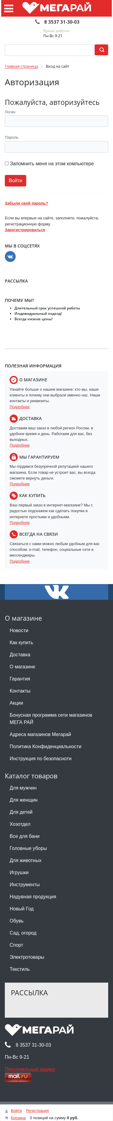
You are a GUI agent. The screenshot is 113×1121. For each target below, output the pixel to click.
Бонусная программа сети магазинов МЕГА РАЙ (51, 718)
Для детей (21, 812)
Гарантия (20, 678)
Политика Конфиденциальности (45, 746)
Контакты (20, 690)
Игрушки (19, 872)
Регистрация (37, 1110)
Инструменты (25, 884)
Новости (19, 630)
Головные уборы (28, 848)
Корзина (18, 1118)
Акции (16, 703)
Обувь (17, 920)
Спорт (16, 945)
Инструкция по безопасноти (40, 758)
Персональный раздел (30, 1069)
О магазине (22, 666)
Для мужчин (23, 787)
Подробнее (20, 407)
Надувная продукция (33, 896)
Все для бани (24, 836)
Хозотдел (20, 824)
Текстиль (20, 969)
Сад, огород (23, 932)
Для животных (25, 860)
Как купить (21, 642)
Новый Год (21, 908)
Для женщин (24, 800)
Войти (16, 1110)
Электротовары (27, 957)
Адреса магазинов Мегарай (40, 734)
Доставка (20, 654)
